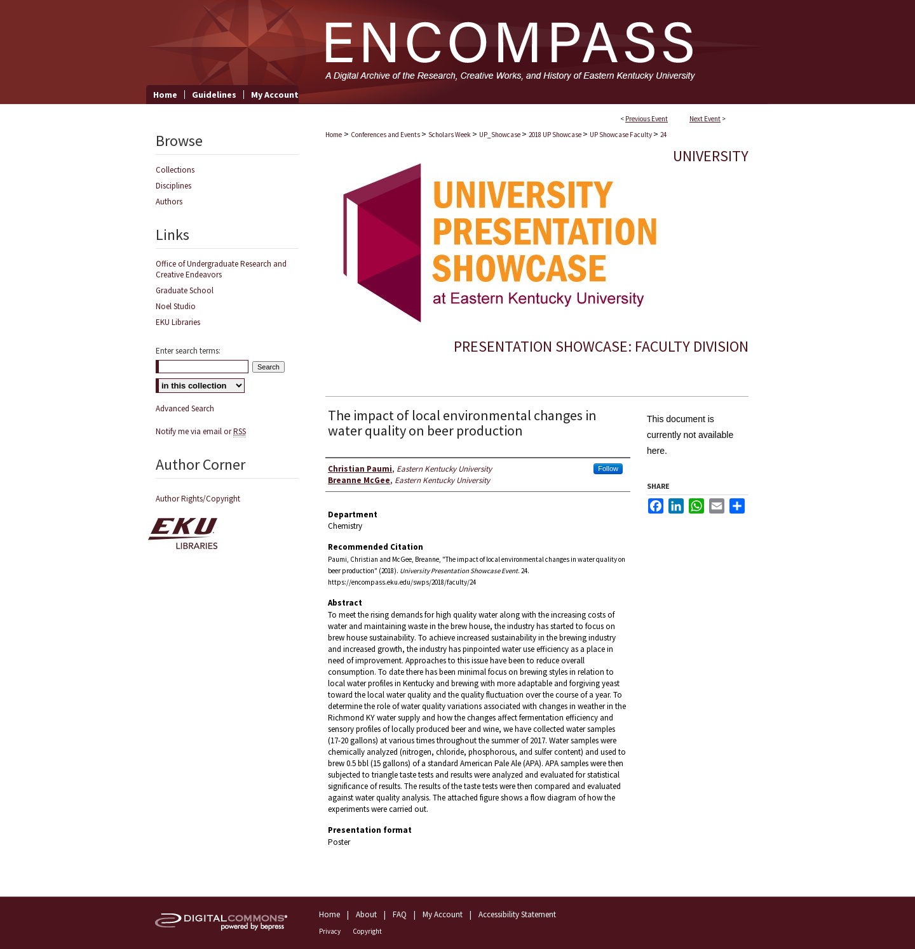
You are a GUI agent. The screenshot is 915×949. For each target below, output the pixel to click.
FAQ (400, 914)
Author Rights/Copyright (198, 498)
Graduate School (185, 290)
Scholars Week (450, 134)
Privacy (330, 931)
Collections (175, 169)
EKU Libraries (178, 322)
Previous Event (646, 118)
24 (663, 134)
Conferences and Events (386, 134)
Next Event (705, 118)
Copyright (367, 931)
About (366, 914)
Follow (608, 468)
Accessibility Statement (517, 914)
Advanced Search (185, 408)
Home (333, 134)
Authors (169, 201)
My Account (443, 914)
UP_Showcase (500, 134)
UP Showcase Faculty (621, 134)
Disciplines (173, 185)
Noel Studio (176, 306)
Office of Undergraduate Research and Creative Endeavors (221, 269)
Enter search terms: (188, 350)
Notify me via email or (201, 431)
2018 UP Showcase (556, 134)
